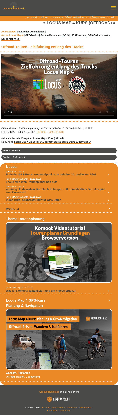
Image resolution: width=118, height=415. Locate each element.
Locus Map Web (10, 39)
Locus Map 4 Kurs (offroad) (60, 17)
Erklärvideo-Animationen (31, 31)
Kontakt (46, 407)
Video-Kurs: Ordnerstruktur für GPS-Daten (33, 199)
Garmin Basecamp (51, 35)
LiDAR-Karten (79, 35)
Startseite (52, 410)
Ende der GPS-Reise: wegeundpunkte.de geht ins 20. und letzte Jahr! (51, 174)
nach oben (64, 410)
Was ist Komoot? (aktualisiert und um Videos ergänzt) (41, 290)
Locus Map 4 (16, 35)
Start (28, 17)
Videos (44, 17)
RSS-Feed (12, 209)
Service (35, 17)
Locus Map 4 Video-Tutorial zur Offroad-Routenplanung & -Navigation (52, 142)
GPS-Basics (32, 35)
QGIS (66, 35)
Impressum (58, 407)
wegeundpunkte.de (49, 392)
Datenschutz (72, 407)
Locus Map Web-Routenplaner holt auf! (31, 181)
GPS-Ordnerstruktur (99, 35)
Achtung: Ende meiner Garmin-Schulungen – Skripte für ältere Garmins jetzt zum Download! (55, 191)
